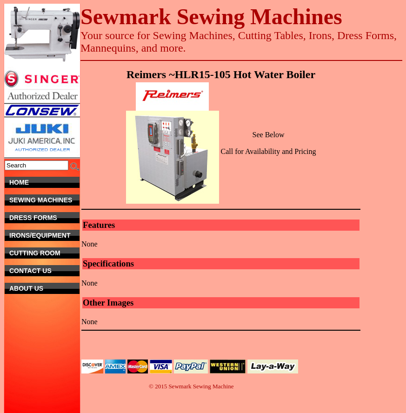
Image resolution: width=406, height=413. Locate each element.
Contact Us (41, 270)
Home (44, 182)
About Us (44, 288)
